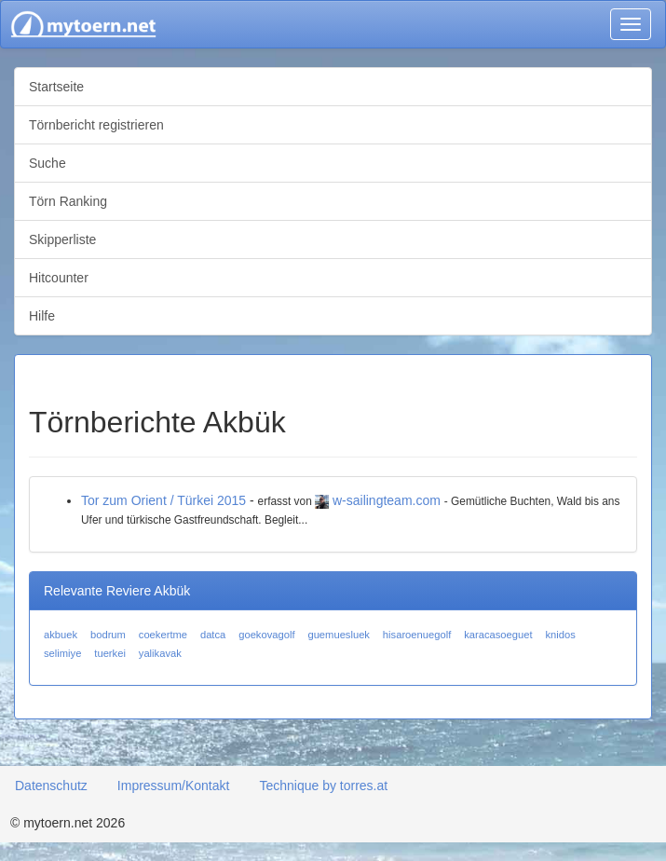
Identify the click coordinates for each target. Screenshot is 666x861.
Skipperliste (62, 239)
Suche (47, 163)
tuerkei (110, 653)
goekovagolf (266, 634)
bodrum (108, 634)
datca (212, 634)
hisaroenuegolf (417, 634)
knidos (560, 634)
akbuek (60, 634)
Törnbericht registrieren (96, 124)
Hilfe (42, 315)
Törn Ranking (68, 201)
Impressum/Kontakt (173, 785)
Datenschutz (51, 785)
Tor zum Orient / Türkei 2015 (163, 500)
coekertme (163, 634)
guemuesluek (338, 634)
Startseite (56, 86)
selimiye (62, 653)
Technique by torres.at (323, 785)
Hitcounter (58, 277)
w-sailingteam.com (387, 500)
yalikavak (160, 653)
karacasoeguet (498, 634)
